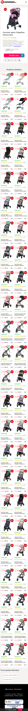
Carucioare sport (7, 679)
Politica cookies (18, 695)
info (12, 94)
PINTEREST (18, 689)
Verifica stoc (16, 55)
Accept (20, 709)
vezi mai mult (17, 46)
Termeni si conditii (11, 694)
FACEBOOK (9, 689)
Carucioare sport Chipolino (10, 675)
